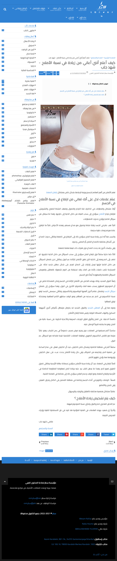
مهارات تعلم (29, 89)
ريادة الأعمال (29, 41)
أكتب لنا (27, 460)
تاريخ (32, 235)
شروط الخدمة (55, 460)
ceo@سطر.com (34, 498)
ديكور (32, 142)
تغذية (32, 161)
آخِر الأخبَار (70, 8)
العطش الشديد (94, 308)
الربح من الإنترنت (27, 49)
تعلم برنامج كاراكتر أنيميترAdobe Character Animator (18, 202)
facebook (49, 450)
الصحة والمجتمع (46, 428)
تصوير (32, 137)
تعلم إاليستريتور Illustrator (23, 192)
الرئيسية (89, 460)
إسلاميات (30, 288)
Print (49, 73)
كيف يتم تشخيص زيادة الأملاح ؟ (93, 94)
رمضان (31, 292)
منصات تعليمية (28, 188)
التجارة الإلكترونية (27, 58)
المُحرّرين (71, 18)
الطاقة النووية (28, 277)
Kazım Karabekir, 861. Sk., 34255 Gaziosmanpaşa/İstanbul (68, 539)
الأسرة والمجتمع (27, 125)
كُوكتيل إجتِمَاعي (21, 8)
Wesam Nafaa (85, 518)
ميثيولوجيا (30, 269)
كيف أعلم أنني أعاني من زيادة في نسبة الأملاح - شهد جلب (77, 64)
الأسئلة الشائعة (69, 460)
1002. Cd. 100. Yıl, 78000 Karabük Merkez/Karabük (73, 544)
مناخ (32, 273)
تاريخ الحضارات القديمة (25, 231)
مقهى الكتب (29, 30)
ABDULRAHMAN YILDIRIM (86, 529)
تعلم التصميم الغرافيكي (24, 180)
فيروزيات (30, 146)
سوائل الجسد (109, 291)
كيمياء (31, 256)
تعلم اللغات (29, 171)
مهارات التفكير (28, 85)
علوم (32, 219)
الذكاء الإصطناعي (27, 261)
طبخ (32, 156)
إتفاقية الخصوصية (40, 460)
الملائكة (31, 296)
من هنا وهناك (28, 108)
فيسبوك (30, 62)
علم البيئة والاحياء (27, 227)
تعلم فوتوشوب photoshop (23, 176)
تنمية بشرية (29, 81)
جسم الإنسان (28, 252)
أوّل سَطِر (82, 8)
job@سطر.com (30, 503)
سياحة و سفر (29, 121)
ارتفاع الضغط (52, 192)
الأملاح (102, 214)
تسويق (31, 45)
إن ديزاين (30, 196)
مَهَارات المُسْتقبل (38, 8)
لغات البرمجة (29, 184)
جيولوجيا (31, 265)
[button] (19, 310)
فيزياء (31, 248)
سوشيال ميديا (28, 129)
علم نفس (30, 215)
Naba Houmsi (88, 524)
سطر (54, 513)
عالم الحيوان (29, 240)
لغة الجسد (30, 93)
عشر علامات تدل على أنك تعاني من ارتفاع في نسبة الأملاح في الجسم (82, 90)
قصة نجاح (30, 54)
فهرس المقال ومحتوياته (98, 83)
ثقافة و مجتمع (28, 104)
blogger (42, 450)
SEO (32, 66)
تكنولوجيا (30, 112)
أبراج (32, 133)
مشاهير (31, 117)
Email (42, 73)
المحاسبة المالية (27, 70)
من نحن (80, 460)
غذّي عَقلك (55, 8)
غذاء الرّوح (82, 18)
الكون (31, 223)
